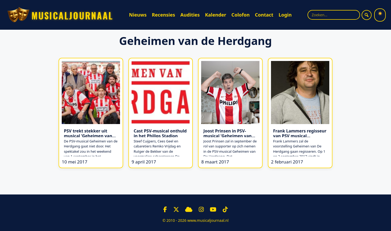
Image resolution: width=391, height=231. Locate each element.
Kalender (215, 15)
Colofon (240, 15)
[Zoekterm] (333, 15)
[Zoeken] (367, 15)
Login (285, 15)
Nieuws (138, 15)
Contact (264, 15)
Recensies (163, 15)
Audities (190, 15)
